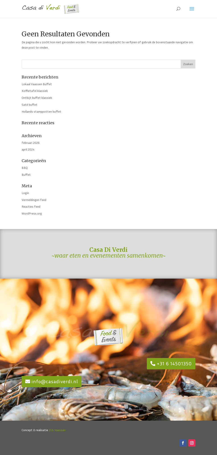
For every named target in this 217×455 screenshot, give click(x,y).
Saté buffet (29, 104)
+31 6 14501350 (174, 363)
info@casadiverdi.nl (54, 381)
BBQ (25, 168)
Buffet (26, 174)
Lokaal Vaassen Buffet (37, 84)
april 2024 (28, 149)
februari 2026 (31, 143)
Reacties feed (31, 206)
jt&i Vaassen (57, 430)
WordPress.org (32, 213)
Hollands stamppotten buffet (41, 111)
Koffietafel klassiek (35, 91)
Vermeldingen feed (34, 200)
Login (25, 193)
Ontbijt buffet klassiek (37, 97)
